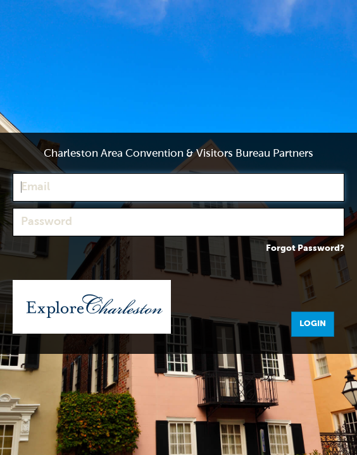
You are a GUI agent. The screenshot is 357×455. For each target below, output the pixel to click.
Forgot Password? (305, 248)
